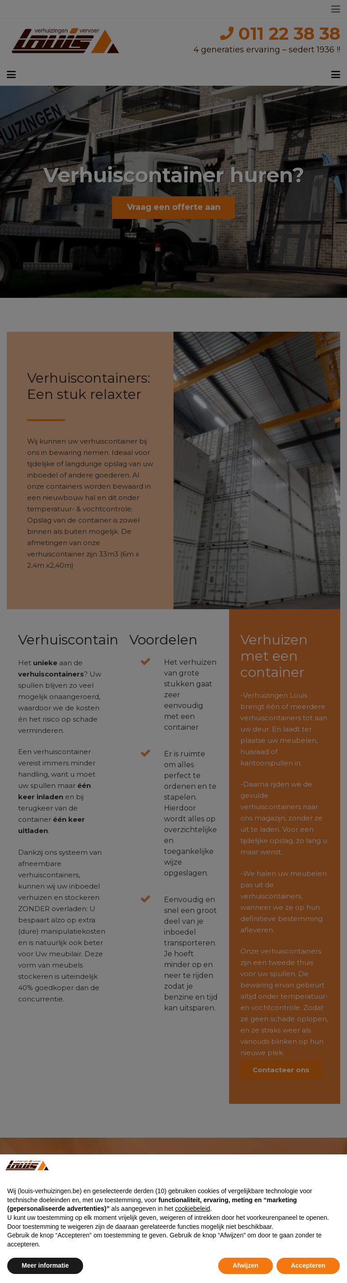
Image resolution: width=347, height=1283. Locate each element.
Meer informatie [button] (45, 1265)
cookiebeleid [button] (192, 1208)
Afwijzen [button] (245, 1265)
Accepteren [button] (308, 1265)
